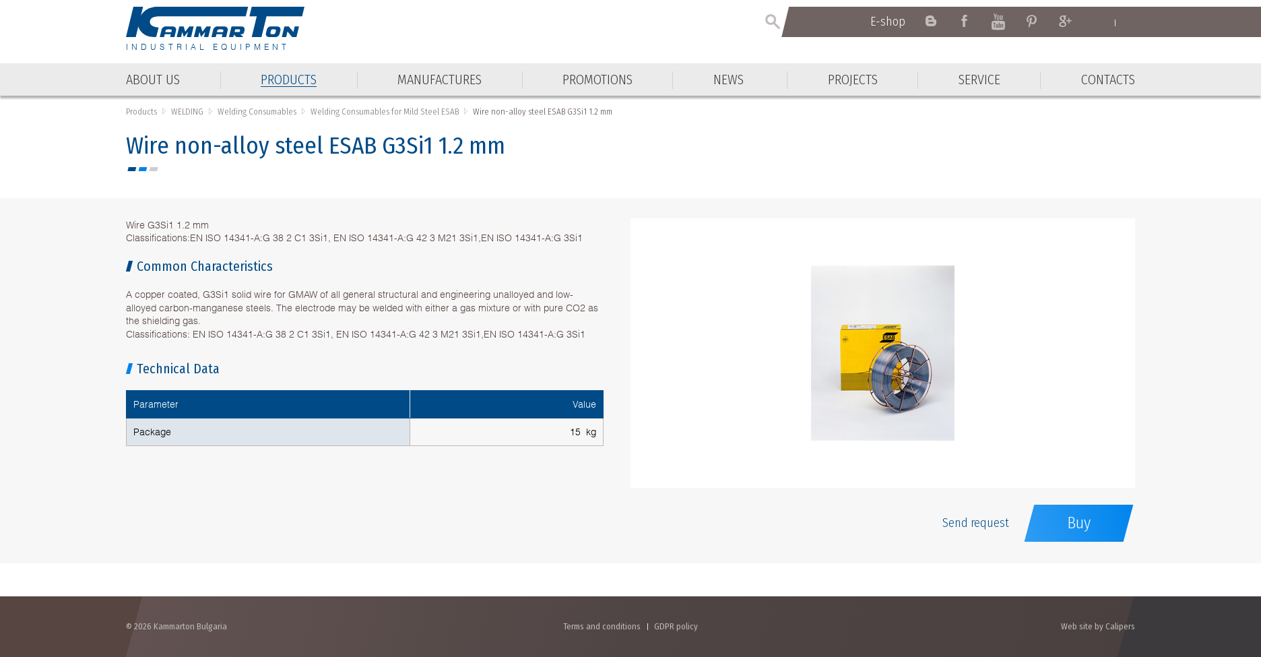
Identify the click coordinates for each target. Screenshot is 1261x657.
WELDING (187, 111)
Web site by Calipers (1098, 626)
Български (1128, 22)
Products (141, 111)
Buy (1079, 522)
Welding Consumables (257, 111)
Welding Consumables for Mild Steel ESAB (385, 111)
